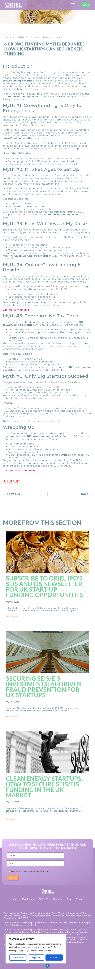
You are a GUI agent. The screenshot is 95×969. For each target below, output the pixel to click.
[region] (36, 948)
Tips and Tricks (52, 37)
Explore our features (16, 310)
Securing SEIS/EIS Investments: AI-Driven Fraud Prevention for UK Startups (44, 687)
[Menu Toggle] (72, 4)
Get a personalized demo (19, 470)
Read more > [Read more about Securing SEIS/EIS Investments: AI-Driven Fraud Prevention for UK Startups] (12, 716)
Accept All (54, 957)
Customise (18, 957)
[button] (5, 481)
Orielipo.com (34, 37)
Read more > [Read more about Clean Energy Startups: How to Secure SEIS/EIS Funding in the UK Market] (12, 819)
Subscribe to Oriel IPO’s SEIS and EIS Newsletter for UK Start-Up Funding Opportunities (44, 586)
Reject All (36, 957)
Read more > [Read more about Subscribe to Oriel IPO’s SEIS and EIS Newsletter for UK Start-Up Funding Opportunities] (12, 616)
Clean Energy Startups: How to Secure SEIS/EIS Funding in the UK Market (44, 787)
